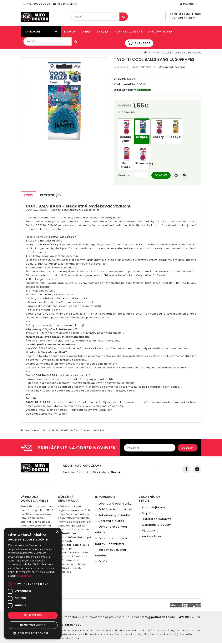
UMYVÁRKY (97, 430)
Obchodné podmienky (114, 504)
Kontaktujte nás (128, 31)
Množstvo (125, 175)
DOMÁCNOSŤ (39, 430)
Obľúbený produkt (176, 175)
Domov (70, 31)
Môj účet (148, 513)
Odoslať (188, 448)
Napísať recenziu (172, 67)
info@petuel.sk (153, 617)
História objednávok (156, 519)
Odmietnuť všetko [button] (32, 625)
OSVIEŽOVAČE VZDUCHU (75, 430)
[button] (33, 633)
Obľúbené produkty (156, 525)
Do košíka (161, 175)
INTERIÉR (53, 430)
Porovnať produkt (184, 175)
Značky (103, 31)
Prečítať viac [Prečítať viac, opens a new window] (24, 575)
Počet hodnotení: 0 (143, 67)
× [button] (57, 532)
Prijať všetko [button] (32, 615)
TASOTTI (132, 78)
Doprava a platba (111, 521)
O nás (86, 31)
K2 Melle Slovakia (110, 472)
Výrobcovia (150, 530)
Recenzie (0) (50, 195)
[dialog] (33, 583)
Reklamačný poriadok (114, 515)
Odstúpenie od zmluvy (115, 509)
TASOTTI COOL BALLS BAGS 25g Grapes (176, 52)
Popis (28, 195)
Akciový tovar (160, 31)
